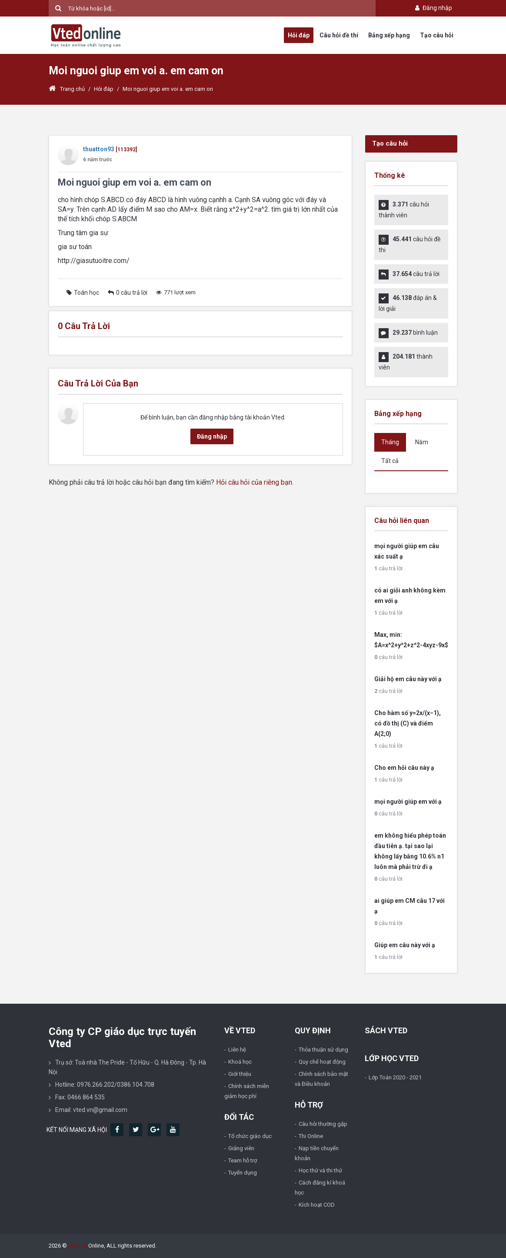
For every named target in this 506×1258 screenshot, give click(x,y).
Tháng (390, 442)
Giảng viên (241, 1148)
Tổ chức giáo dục (250, 1136)
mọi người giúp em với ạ (408, 801)
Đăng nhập (432, 7)
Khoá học (240, 1061)
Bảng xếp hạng (389, 35)
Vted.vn (77, 1245)
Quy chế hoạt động (322, 1061)
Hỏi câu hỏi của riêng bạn (254, 482)
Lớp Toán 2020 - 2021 (395, 1077)
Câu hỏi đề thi (339, 35)
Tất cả (390, 460)
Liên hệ (237, 1049)
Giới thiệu (239, 1074)
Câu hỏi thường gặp (323, 1124)
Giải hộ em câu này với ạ (408, 679)
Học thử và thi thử (320, 1170)
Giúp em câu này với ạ (404, 945)
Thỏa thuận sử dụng (323, 1049)
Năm (421, 442)
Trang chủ (67, 89)
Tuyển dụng (242, 1172)
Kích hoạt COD (317, 1204)
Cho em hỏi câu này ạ (404, 767)
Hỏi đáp (299, 35)
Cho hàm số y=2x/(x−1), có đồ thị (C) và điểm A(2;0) (407, 723)
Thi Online (311, 1136)
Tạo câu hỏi (436, 35)
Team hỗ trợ (242, 1160)
